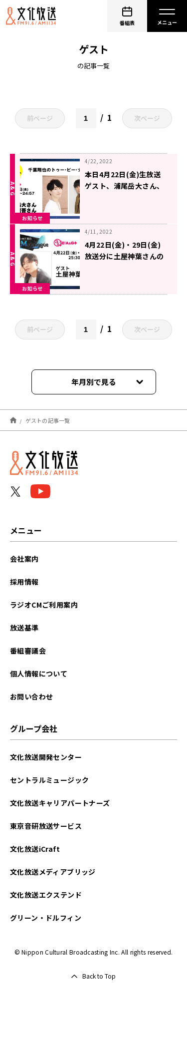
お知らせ (32, 218)
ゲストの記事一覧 (47, 420)
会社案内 (24, 559)
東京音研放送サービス (46, 826)
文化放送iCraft (35, 849)
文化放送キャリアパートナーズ (60, 803)
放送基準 (24, 628)
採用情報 (24, 582)
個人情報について (38, 674)
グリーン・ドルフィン (45, 918)
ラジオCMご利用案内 (44, 605)
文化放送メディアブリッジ (53, 872)
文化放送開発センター (46, 757)
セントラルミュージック (49, 780)
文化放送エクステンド (46, 895)
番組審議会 (28, 651)
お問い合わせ (31, 696)
